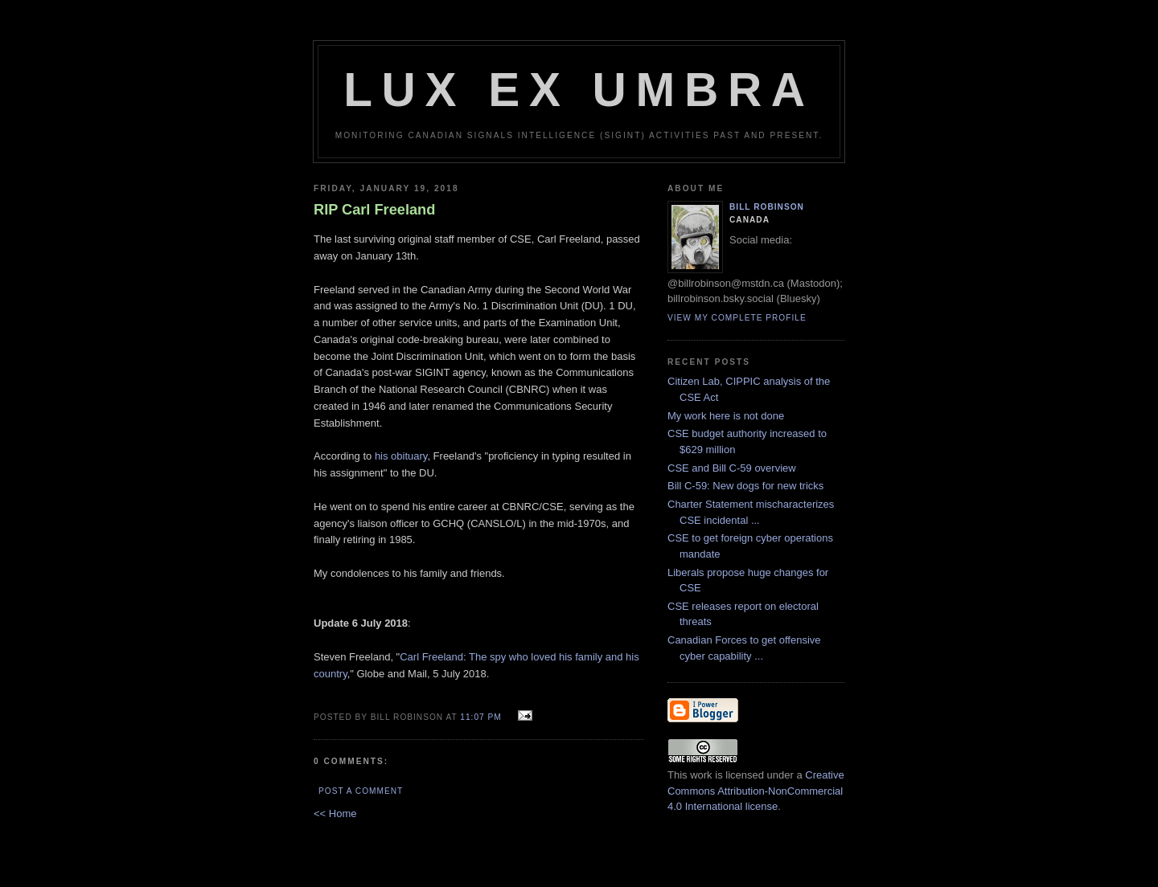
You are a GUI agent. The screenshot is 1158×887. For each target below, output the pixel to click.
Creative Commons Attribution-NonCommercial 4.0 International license (755, 790)
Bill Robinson (766, 206)
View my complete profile (737, 317)
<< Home (335, 813)
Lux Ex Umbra (579, 89)
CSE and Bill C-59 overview (731, 468)
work (701, 775)
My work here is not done (725, 416)
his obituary (401, 456)
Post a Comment (360, 791)
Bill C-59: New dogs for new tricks (745, 486)
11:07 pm (480, 717)
